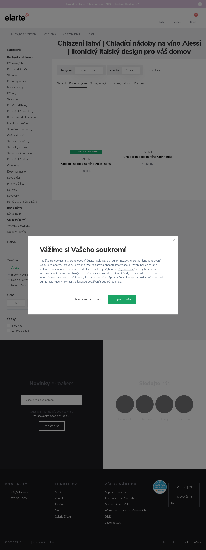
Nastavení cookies (95, 277)
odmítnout (46, 282)
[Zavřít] (173, 241)
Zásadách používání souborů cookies (98, 282)
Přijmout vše (126, 269)
